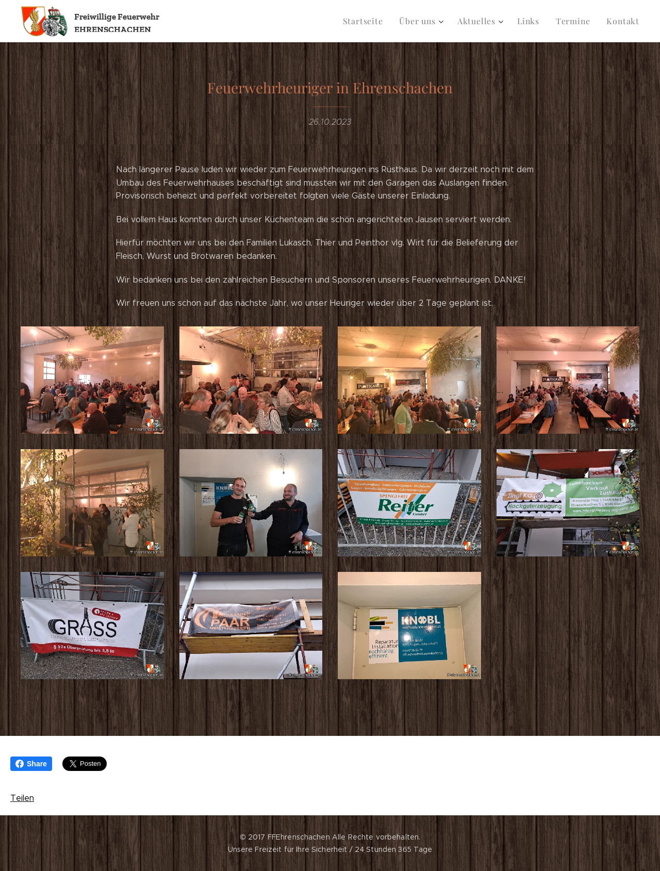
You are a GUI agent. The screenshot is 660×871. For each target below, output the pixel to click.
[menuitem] (373, 21)
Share (31, 764)
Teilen (22, 798)
